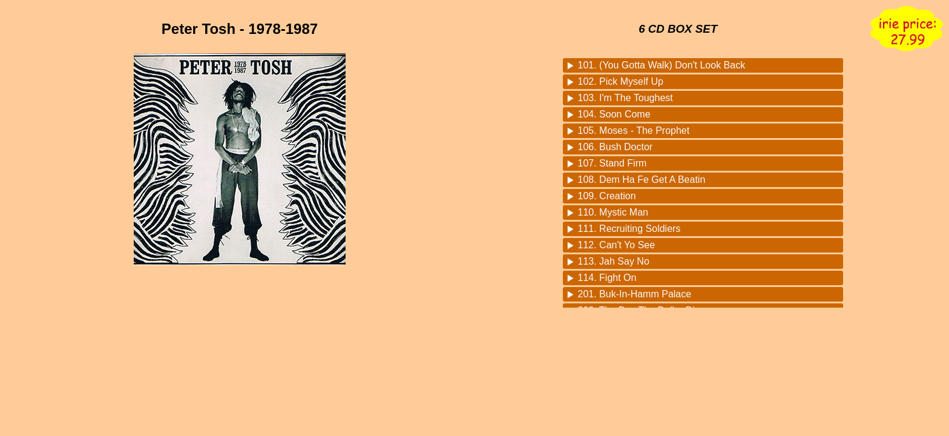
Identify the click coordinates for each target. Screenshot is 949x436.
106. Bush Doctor (615, 147)
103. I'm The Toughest (625, 98)
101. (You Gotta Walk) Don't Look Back (662, 65)
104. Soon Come (614, 114)
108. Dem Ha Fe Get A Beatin (642, 179)
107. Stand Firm (612, 163)
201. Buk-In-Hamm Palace (635, 294)
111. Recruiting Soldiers (629, 228)
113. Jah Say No (613, 261)
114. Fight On (607, 277)
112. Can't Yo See (616, 245)
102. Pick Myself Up (620, 81)
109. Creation (607, 196)
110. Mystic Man (613, 212)
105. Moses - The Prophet (634, 130)
